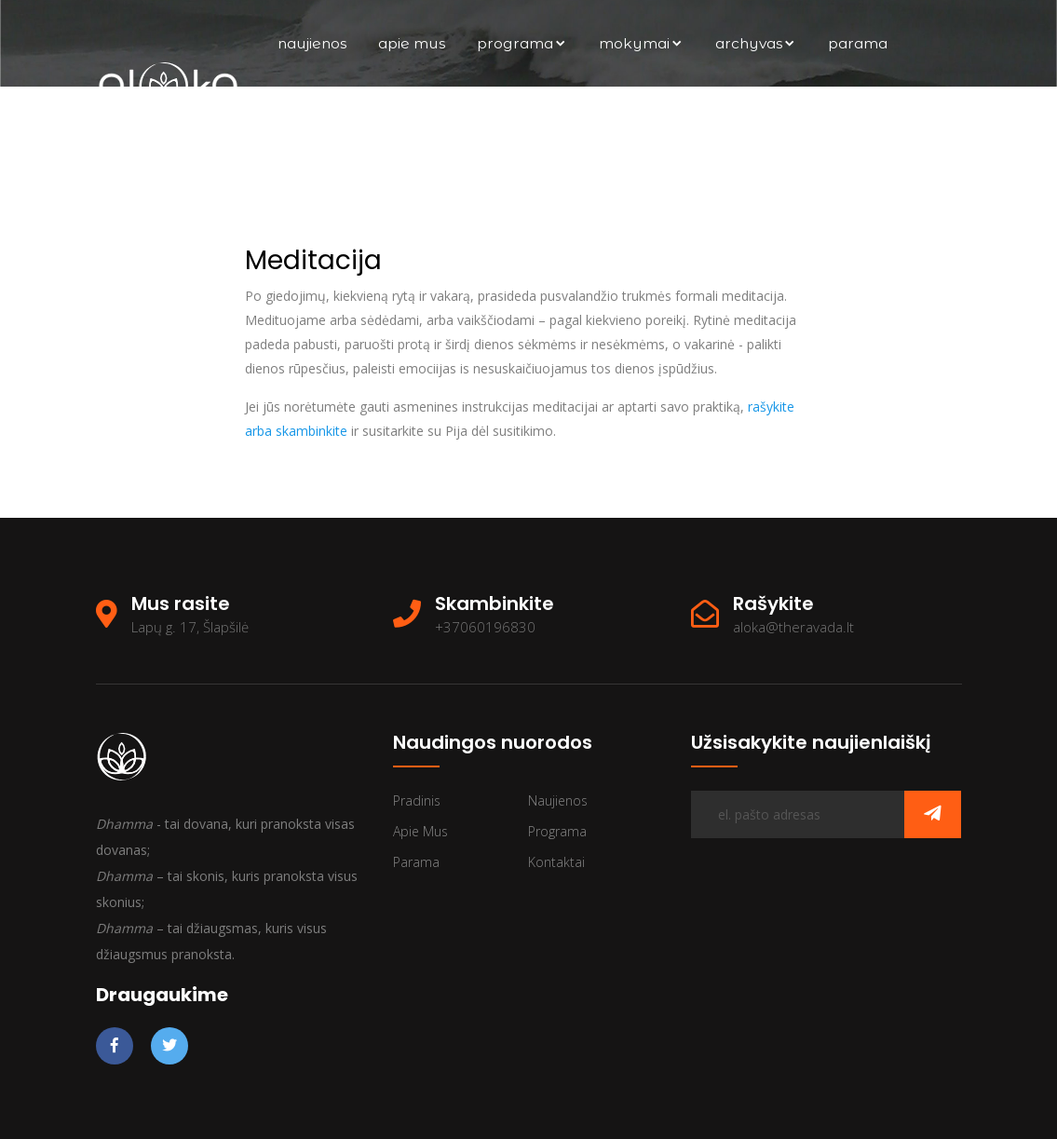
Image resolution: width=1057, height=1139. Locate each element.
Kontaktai (853, 130)
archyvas (755, 43)
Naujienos (312, 43)
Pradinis (416, 800)
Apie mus (411, 43)
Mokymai (641, 43)
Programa (522, 43)
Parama (858, 43)
